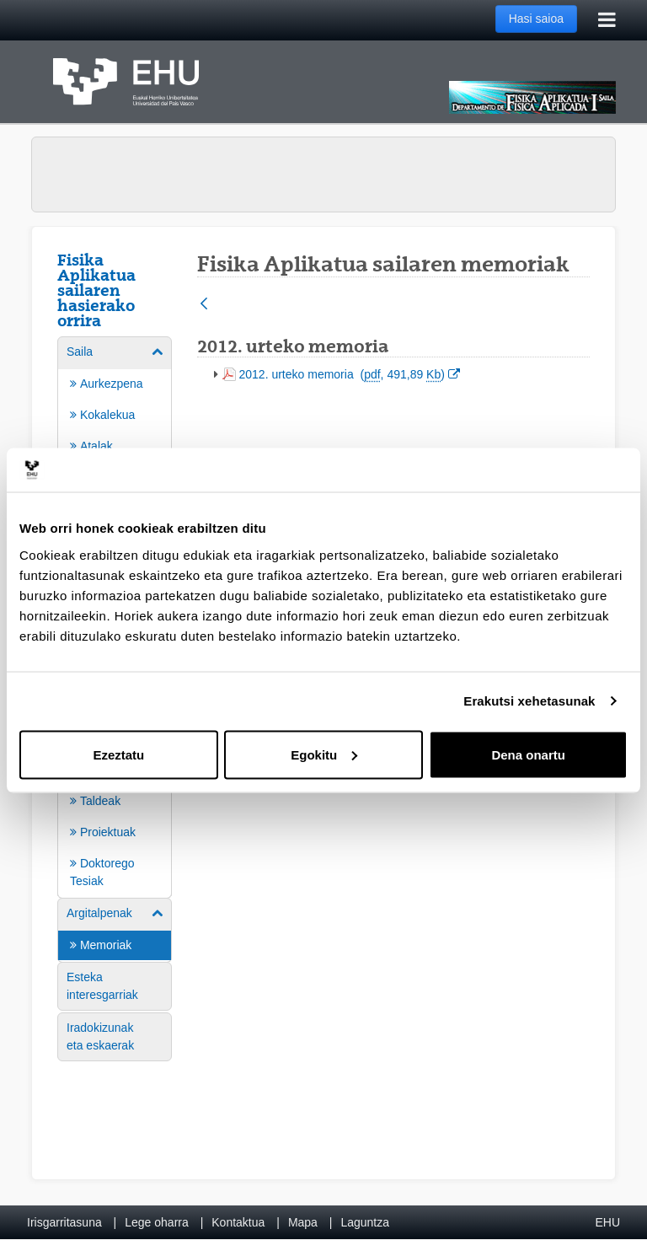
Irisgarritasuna (64, 1222)
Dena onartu (528, 754)
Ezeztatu (118, 754)
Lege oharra (157, 1222)
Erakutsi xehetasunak (529, 701)
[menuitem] (114, 825)
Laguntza (364, 1222)
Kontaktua (238, 1222)
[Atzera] (204, 304)
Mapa (303, 1222)
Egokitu (324, 754)
